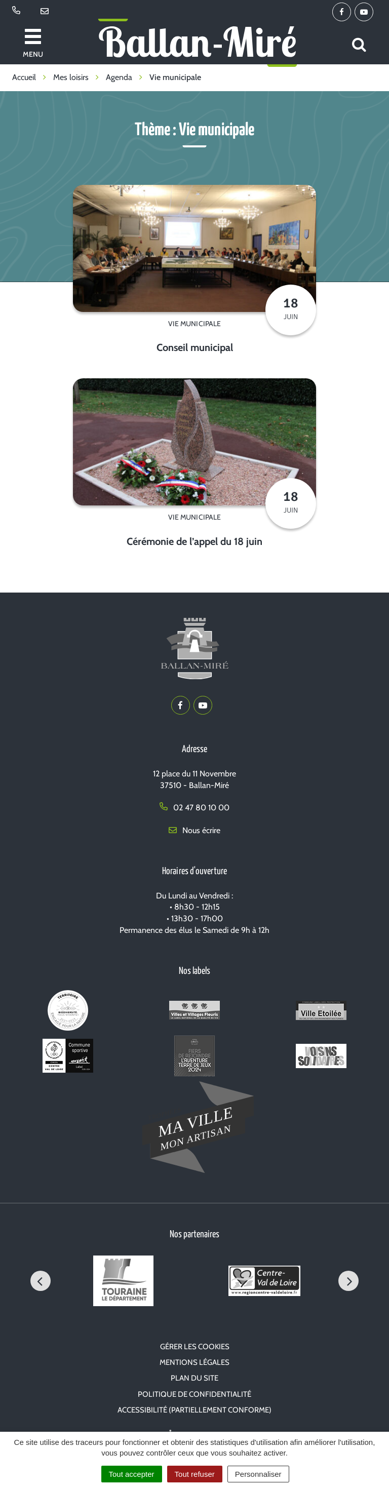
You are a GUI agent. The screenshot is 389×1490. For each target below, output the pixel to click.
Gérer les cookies (194, 1346)
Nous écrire (194, 830)
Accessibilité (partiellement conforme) (194, 1410)
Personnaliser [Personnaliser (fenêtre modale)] (258, 1474)
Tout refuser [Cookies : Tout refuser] (195, 1474)
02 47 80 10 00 (194, 807)
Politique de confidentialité (194, 1394)
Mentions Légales (194, 1362)
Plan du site (194, 1378)
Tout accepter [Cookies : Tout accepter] (131, 1474)
